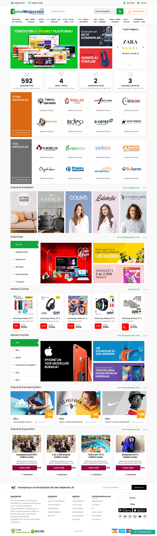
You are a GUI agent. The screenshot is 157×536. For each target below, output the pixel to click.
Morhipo (18, 266)
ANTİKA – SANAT (42, 20)
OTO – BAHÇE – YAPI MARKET (84, 20)
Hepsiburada (20, 252)
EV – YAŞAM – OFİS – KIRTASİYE (53, 20)
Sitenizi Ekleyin (54, 504)
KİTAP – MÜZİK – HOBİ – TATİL (69, 20)
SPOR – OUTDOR (126, 20)
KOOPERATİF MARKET (24, 365)
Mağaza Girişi (35, 3)
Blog (132, 504)
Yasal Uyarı (77, 504)
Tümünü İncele (21, 132)
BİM (15, 350)
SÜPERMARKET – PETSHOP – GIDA (139, 20)
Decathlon (96, 519)
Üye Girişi (128, 3)
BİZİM (16, 357)
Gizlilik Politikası (54, 512)
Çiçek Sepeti (97, 512)
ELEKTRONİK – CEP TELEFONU (17, 20)
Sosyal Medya (78, 501)
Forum (132, 498)
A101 (15, 342)
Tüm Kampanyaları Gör (128, 237)
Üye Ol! (142, 3)
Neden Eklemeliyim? (56, 501)
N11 (93, 508)
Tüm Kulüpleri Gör (131, 188)
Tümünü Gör (134, 289)
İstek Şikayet (53, 508)
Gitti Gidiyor (97, 515)
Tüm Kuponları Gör (131, 430)
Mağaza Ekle (17, 3)
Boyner (17, 244)
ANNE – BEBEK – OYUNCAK (30, 20)
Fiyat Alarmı (135, 11)
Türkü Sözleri (78, 531)
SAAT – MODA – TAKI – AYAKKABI (99, 20)
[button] (128, 65)
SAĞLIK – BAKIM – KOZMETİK (114, 20)
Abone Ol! (139, 487)
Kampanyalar (78, 515)
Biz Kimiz (51, 515)
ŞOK (16, 380)
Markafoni (18, 259)
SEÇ (15, 372)
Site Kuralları (77, 508)
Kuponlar (76, 519)
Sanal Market (20, 274)
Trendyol (18, 281)
